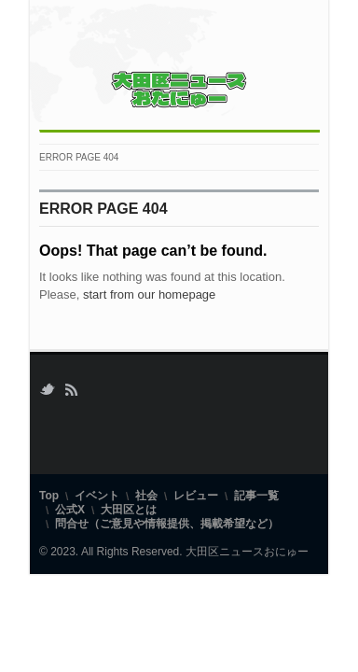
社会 (146, 495)
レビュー (195, 495)
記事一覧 (256, 495)
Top (49, 495)
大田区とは (129, 509)
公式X (70, 509)
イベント (97, 495)
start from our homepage (149, 294)
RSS (70, 390)
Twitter (47, 390)
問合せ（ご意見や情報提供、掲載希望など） (167, 523)
